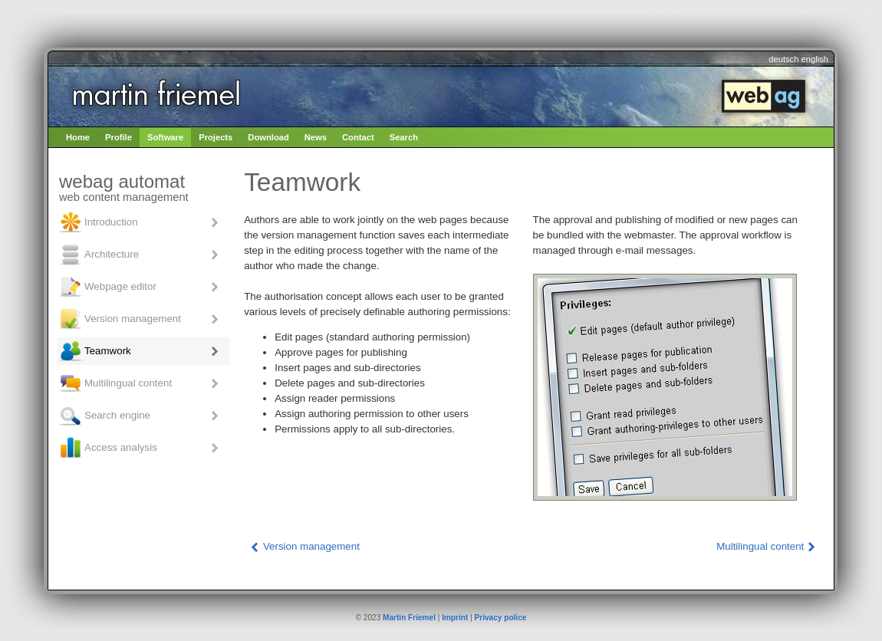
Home (78, 137)
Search (404, 137)
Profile (118, 137)
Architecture (98, 254)
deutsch (783, 59)
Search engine (104, 415)
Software (165, 137)
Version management (119, 319)
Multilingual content (115, 383)
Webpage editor (107, 286)
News (315, 137)
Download (268, 137)
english (814, 59)
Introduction (98, 222)
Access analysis (107, 448)
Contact (358, 137)
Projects (215, 137)
